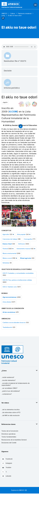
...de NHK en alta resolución (11, 415)
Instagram (7, 463)
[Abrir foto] (6, 208)
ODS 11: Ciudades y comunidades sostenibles (18, 273)
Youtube (6, 467)
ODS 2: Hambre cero (10, 287)
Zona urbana (7, 302)
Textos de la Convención (10, 431)
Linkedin (6, 476)
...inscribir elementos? (9, 380)
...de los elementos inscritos (11, 409)
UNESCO (4, 13)
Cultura (12, 13)
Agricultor (6, 234)
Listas (3, 15)
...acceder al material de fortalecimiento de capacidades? (16, 384)
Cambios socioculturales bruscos (14, 322)
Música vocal (7, 258)
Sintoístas (6, 263)
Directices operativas (9, 434)
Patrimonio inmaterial (24, 13)
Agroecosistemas (9, 297)
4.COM (13, 111)
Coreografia (28, 239)
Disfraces (21, 244)
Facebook (7, 459)
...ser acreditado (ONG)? (9, 388)
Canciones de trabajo (10, 239)
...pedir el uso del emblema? (11, 391)
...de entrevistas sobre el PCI (11, 412)
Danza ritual (7, 244)
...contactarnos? (7, 394)
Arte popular (21, 234)
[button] (3, 19)
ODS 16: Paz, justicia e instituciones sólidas (17, 280)
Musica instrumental (9, 253)
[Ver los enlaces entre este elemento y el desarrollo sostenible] (35, 104)
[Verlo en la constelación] (21, 104)
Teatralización (7, 327)
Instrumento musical (23, 249)
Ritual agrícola (25, 258)
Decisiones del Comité (9, 442)
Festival (5, 249)
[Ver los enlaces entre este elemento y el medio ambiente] (28, 104)
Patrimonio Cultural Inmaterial (12, 7)
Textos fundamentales (9, 437)
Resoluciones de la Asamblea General (14, 440)
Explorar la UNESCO (19, 490)
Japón (5, 102)
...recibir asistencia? (8, 377)
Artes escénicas (9, 312)
